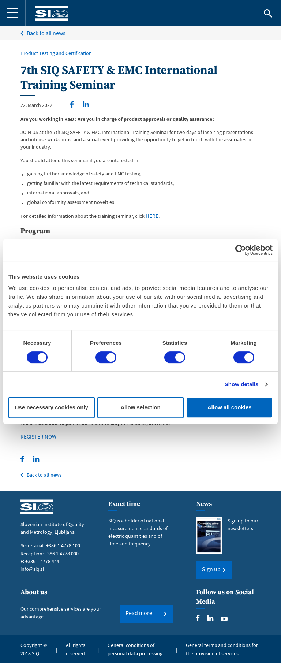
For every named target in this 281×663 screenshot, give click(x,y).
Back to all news (46, 33)
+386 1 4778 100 (63, 544)
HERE (151, 216)
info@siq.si (32, 568)
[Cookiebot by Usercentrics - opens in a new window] (241, 250)
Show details (242, 384)
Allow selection (140, 407)
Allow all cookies (229, 407)
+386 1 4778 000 (62, 552)
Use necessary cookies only (51, 407)
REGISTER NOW (36, 436)
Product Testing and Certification (56, 53)
